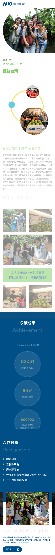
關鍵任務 (7, 60)
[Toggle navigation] (50, 4)
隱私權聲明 (23, 542)
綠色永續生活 (10, 63)
